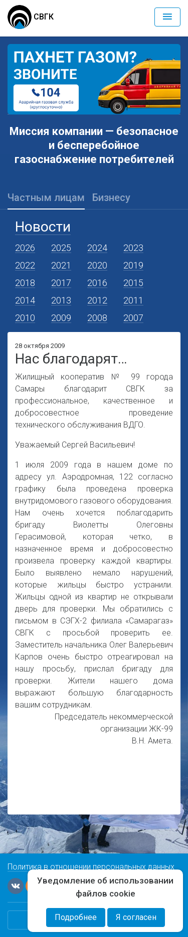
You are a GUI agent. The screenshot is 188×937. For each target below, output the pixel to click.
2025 (61, 247)
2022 (25, 265)
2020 (97, 265)
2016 (97, 283)
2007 (133, 317)
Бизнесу (111, 198)
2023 (133, 247)
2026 (25, 247)
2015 (133, 283)
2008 (97, 317)
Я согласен (136, 917)
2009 (61, 317)
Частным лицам (46, 198)
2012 (97, 300)
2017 (61, 283)
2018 (25, 283)
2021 (61, 265)
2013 (61, 300)
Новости (43, 226)
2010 (25, 317)
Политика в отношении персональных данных (91, 867)
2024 (97, 247)
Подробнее (76, 917)
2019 (133, 265)
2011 (133, 300)
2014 (25, 300)
